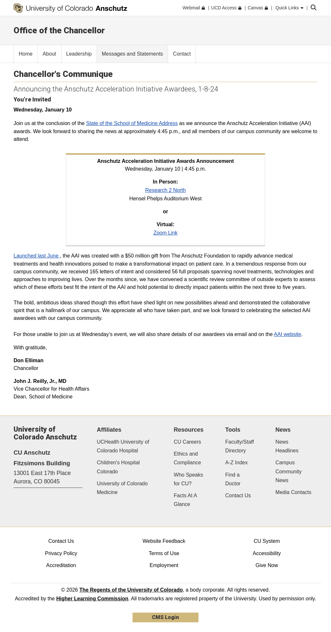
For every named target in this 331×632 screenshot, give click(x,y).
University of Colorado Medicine (122, 488)
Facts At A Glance (185, 500)
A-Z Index (236, 462)
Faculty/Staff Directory (239, 446)
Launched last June (37, 255)
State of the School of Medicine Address (132, 123)
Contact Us (238, 495)
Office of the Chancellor (59, 30)
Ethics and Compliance (187, 458)
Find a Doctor (232, 479)
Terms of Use (164, 553)
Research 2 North (165, 190)
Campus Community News (288, 471)
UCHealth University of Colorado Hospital (123, 446)
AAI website (287, 334)
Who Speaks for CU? (188, 479)
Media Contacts (293, 492)
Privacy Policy (61, 553)
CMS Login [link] (165, 617)
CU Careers (187, 442)
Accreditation (61, 565)
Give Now (267, 565)
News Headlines (286, 446)
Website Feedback (164, 541)
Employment (164, 565)
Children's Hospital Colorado (118, 467)
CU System (267, 541)
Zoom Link (166, 233)
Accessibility (267, 553)
